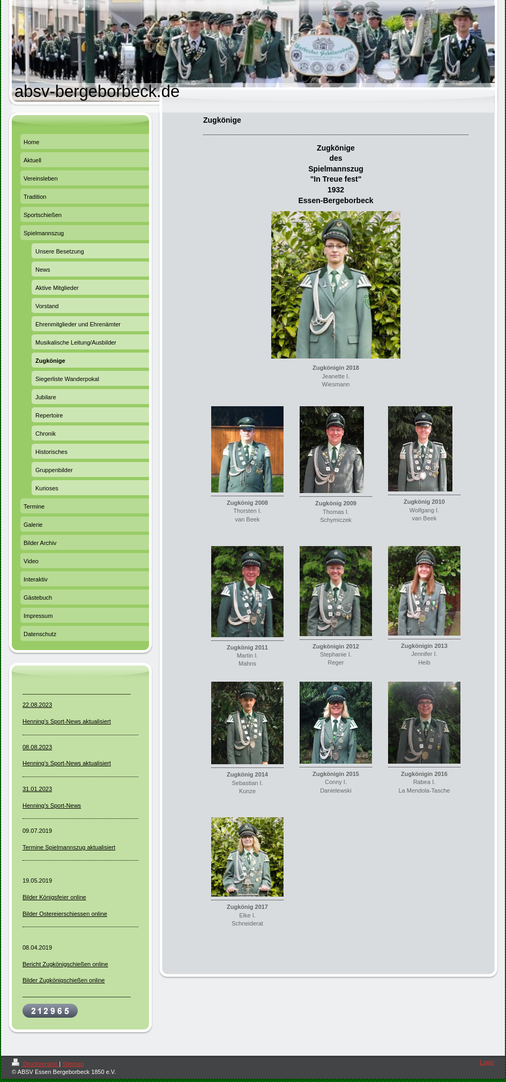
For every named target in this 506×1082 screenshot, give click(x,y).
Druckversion (35, 1064)
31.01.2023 (37, 789)
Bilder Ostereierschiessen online (65, 914)
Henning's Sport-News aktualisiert (67, 721)
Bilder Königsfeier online (54, 897)
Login (487, 1062)
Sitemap (73, 1064)
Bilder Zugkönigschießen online (64, 980)
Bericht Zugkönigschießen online (65, 964)
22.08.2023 (37, 705)
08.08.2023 (37, 747)
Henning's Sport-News (52, 805)
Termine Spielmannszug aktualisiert (69, 847)
